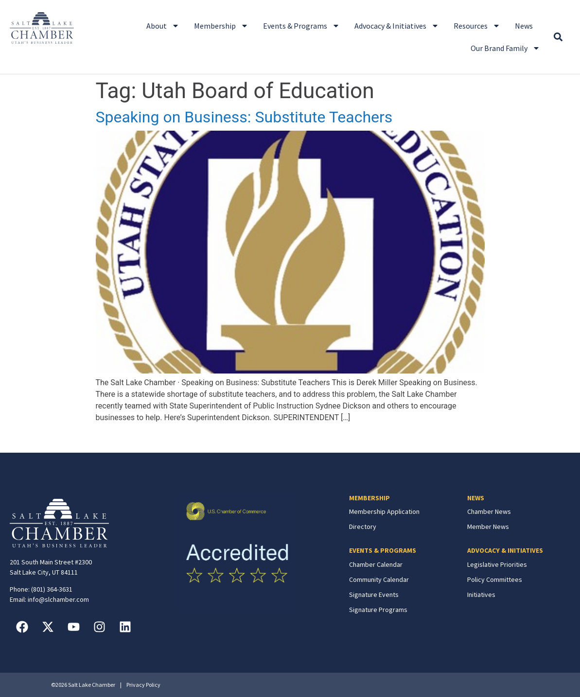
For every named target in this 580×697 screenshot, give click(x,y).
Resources (477, 25)
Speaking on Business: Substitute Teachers (244, 117)
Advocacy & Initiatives (396, 25)
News (524, 26)
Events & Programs (301, 25)
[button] (558, 37)
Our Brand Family (505, 48)
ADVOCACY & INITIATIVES (505, 550)
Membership (221, 25)
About (162, 25)
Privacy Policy (143, 684)
